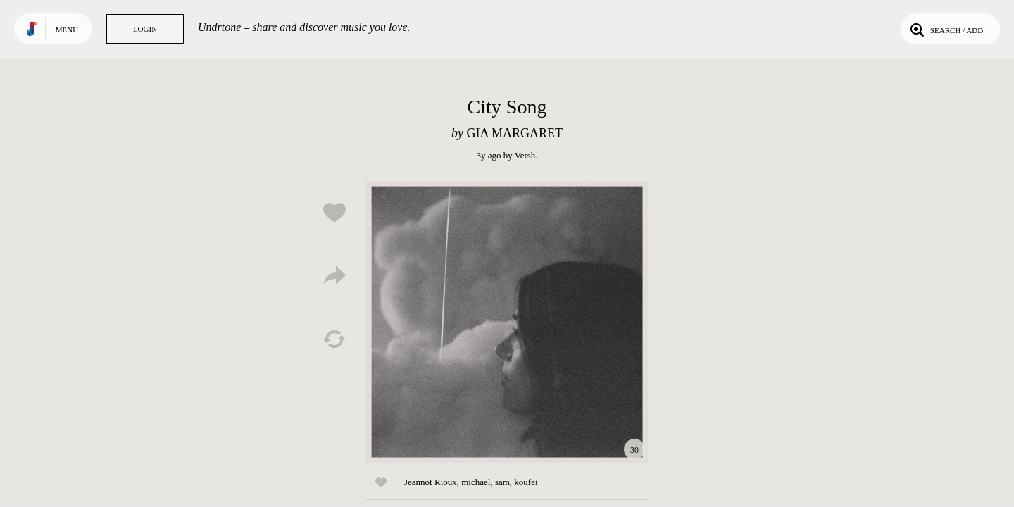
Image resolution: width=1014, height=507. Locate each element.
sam (502, 482)
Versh (525, 155)
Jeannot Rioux (430, 482)
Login (145, 29)
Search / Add (945, 28)
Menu (67, 29)
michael (475, 482)
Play (507, 322)
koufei (525, 482)
